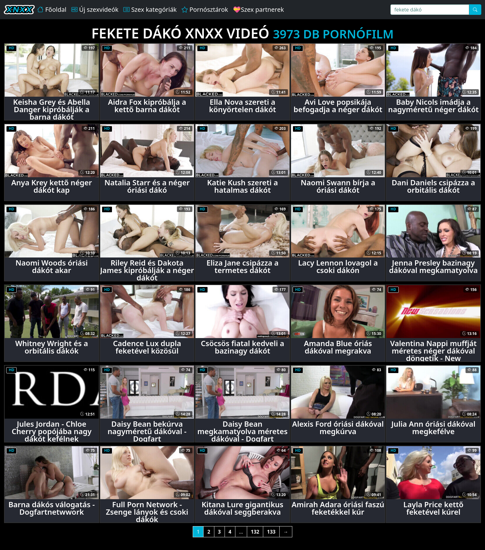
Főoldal (52, 9)
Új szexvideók (94, 9)
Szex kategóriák (150, 9)
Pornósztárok (205, 9)
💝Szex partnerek (258, 9)
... (241, 531)
